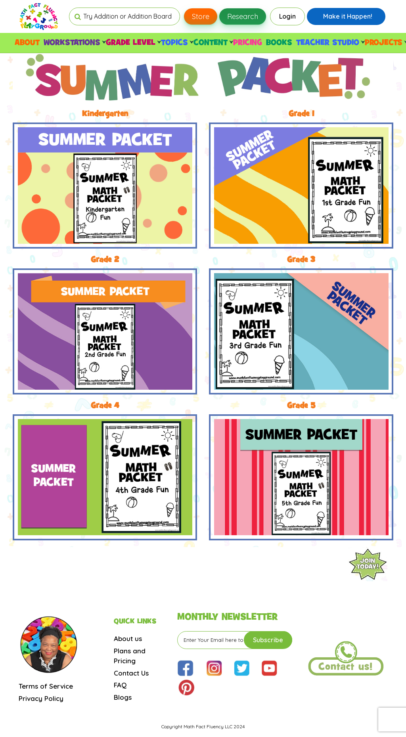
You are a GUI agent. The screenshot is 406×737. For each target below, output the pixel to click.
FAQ (120, 685)
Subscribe (268, 640)
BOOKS (279, 43)
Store (200, 16)
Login (287, 16)
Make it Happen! (347, 16)
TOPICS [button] (176, 43)
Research (242, 16)
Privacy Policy (41, 698)
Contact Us (131, 673)
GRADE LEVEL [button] (132, 43)
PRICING (247, 43)
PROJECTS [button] (385, 43)
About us (128, 638)
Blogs (123, 697)
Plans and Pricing (130, 656)
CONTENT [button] (212, 43)
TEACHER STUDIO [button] (329, 43)
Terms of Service (46, 686)
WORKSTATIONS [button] (74, 43)
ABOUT (27, 43)
